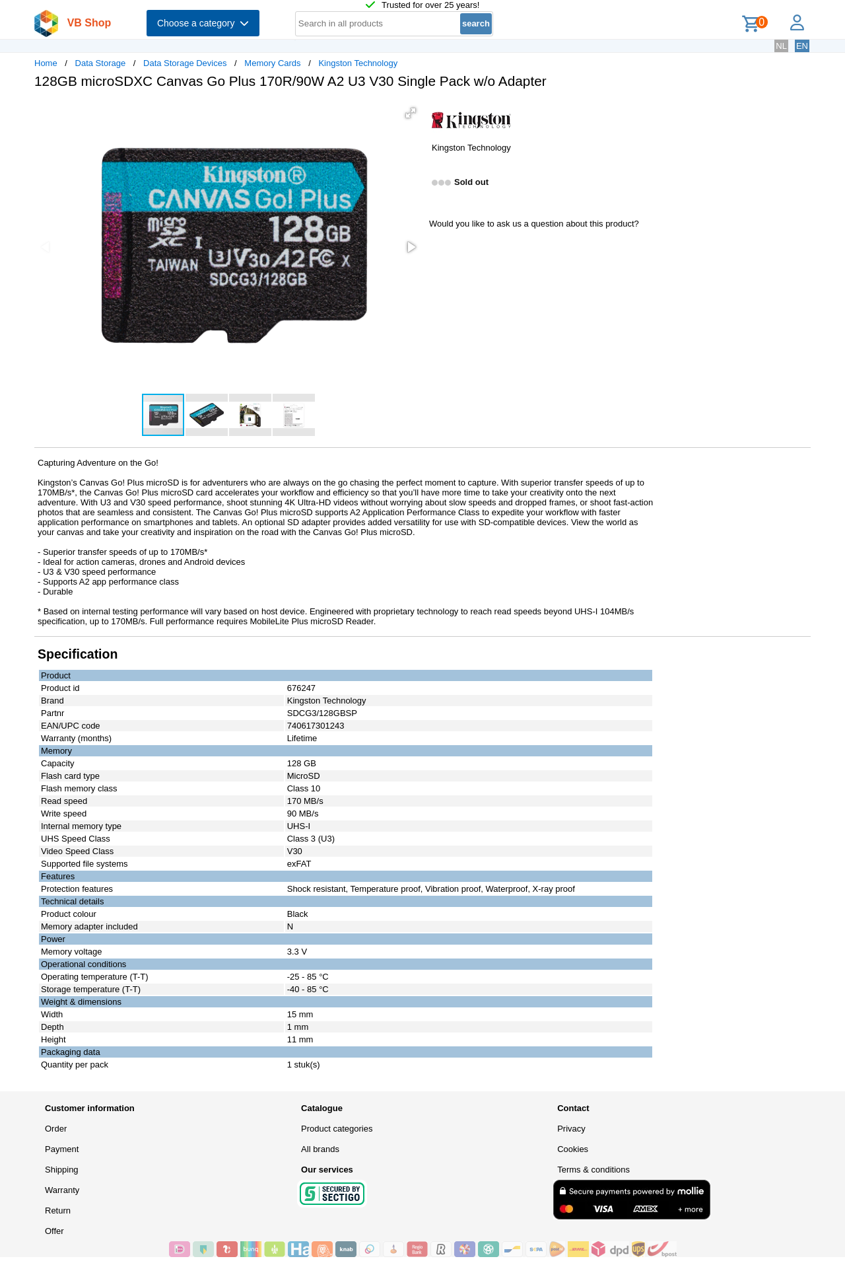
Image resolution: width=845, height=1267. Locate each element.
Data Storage (100, 63)
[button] (410, 113)
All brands (320, 1149)
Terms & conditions (593, 1170)
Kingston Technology (357, 63)
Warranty (62, 1190)
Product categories (336, 1129)
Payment (62, 1149)
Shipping (62, 1170)
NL (781, 46)
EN (802, 46)
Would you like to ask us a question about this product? (534, 224)
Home (45, 63)
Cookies (572, 1149)
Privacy (571, 1129)
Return (58, 1210)
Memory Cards (272, 63)
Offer (54, 1231)
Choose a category (203, 23)
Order (56, 1129)
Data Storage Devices (184, 63)
